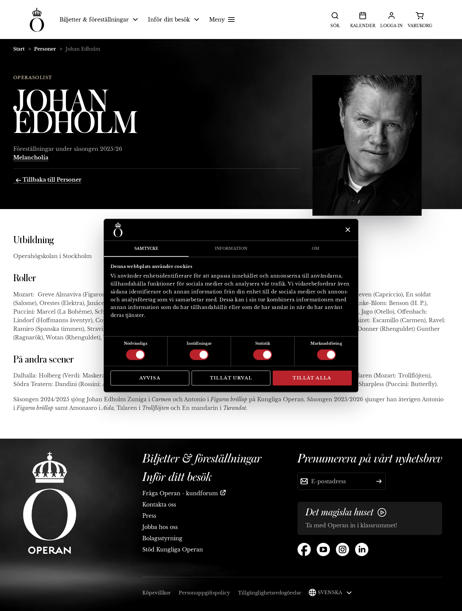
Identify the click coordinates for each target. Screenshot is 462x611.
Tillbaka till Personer (48, 179)
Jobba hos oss (160, 527)
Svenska (335, 592)
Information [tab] (231, 248)
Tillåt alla (312, 378)
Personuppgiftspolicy (204, 593)
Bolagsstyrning (162, 538)
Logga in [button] (391, 19)
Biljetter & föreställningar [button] (99, 19)
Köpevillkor (156, 593)
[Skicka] (379, 481)
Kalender (362, 19)
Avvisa (150, 378)
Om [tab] (315, 248)
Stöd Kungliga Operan (172, 549)
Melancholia (30, 157)
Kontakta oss (159, 504)
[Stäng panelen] (347, 229)
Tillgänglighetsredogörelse (269, 593)
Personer (45, 49)
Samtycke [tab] (146, 248)
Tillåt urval (231, 378)
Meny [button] (223, 19)
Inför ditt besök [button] (173, 19)
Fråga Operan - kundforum (180, 493)
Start (18, 49)
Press (149, 515)
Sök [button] (335, 19)
